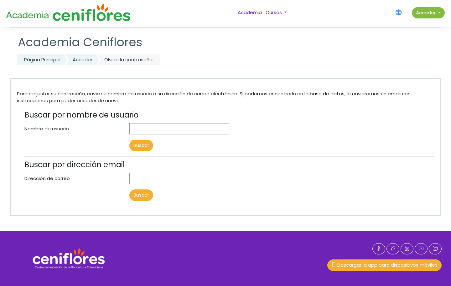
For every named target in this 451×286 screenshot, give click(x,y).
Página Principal (42, 59)
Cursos (274, 12)
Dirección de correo (47, 178)
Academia (250, 12)
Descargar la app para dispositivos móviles (384, 265)
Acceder (426, 12)
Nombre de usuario (46, 128)
